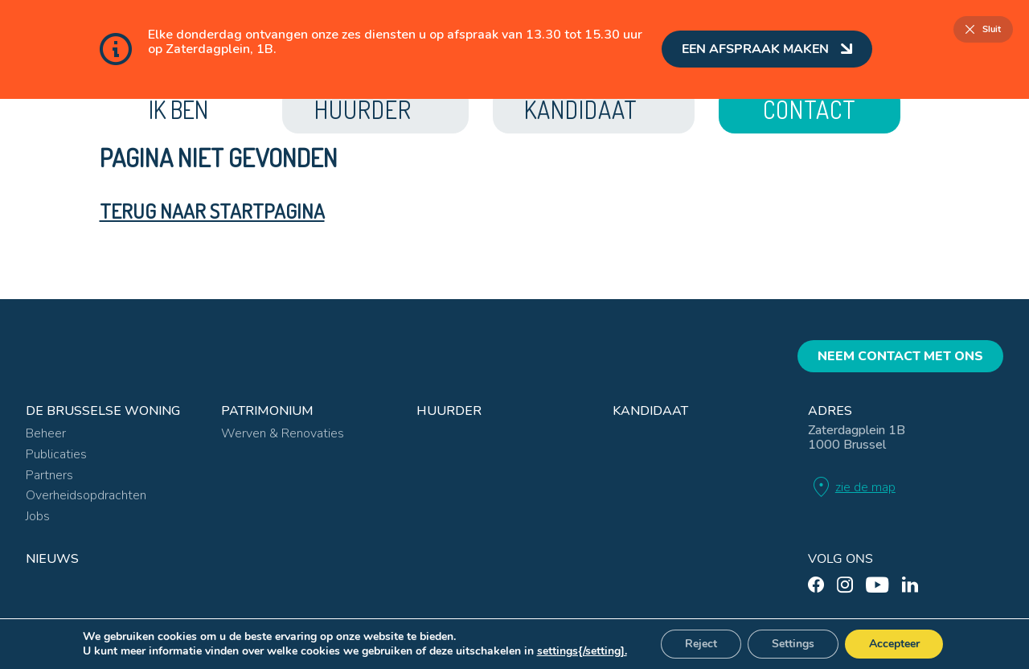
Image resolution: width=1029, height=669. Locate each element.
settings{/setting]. (581, 651)
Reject (701, 643)
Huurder (449, 409)
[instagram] (845, 583)
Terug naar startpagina (212, 211)
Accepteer (894, 643)
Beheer (46, 432)
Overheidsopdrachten (86, 494)
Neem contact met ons (900, 354)
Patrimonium (267, 409)
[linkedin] (910, 583)
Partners (49, 473)
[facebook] (816, 583)
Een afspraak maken (767, 49)
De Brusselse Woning (103, 409)
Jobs (38, 514)
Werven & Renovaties (282, 432)
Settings (793, 643)
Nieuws (52, 557)
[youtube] (877, 583)
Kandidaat (650, 409)
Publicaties (56, 453)
